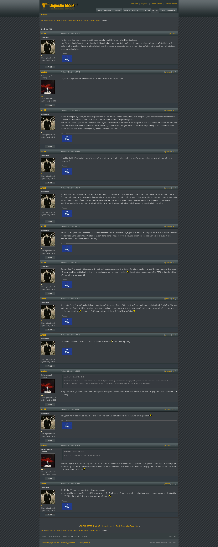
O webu (80, 543)
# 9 (174, 371)
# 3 (174, 152)
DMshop (77, 536)
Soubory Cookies (171, 4)
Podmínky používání (68, 543)
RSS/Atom (45, 543)
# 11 (174, 446)
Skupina (51, 536)
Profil (50, 67)
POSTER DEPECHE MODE (90, 526)
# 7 (174, 299)
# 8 (174, 335)
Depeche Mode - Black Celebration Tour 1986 (120, 526)
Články (118, 10)
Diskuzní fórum (50, 20)
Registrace (144, 4)
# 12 (174, 484)
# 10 (174, 409)
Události (136, 10)
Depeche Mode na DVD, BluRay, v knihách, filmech (84, 20)
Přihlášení (134, 4)
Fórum (155, 11)
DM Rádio (44, 15)
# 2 (174, 110)
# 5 (174, 226)
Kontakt (87, 543)
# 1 (174, 72)
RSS (170, 536)
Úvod (99, 10)
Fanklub (146, 10)
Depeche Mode (61, 20)
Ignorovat (172, 34)
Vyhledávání (54, 543)
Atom (174, 536)
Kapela (127, 10)
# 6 (174, 262)
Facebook (171, 10)
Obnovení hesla (156, 4)
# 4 (174, 188)
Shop (163, 10)
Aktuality (108, 10)
